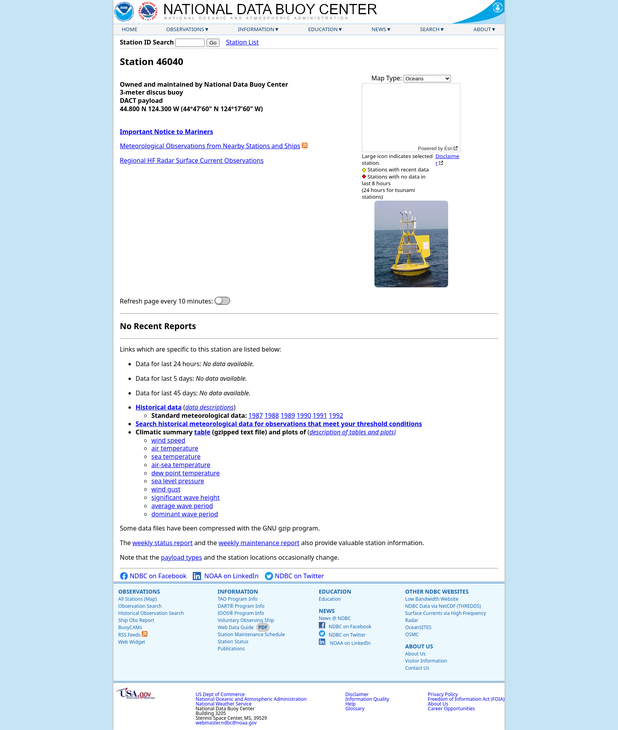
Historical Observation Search (151, 613)
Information (256, 29)
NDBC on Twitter (294, 576)
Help (350, 703)
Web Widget (131, 642)
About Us (419, 646)
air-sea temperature (180, 464)
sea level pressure (177, 481)
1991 (320, 415)
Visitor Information (426, 660)
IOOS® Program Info (241, 613)
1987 (255, 415)
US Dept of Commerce (220, 694)
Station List (242, 42)
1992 (336, 415)
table (202, 432)
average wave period (182, 505)
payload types (181, 557)
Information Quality (367, 699)
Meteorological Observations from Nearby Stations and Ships (210, 146)
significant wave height (185, 497)
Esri (448, 148)
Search (430, 29)
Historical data (159, 407)
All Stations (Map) (137, 599)
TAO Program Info (237, 599)
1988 (271, 415)
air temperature (174, 448)
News (379, 29)
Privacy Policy (443, 694)
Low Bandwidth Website (431, 599)
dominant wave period (184, 514)
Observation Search (140, 606)
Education (323, 29)
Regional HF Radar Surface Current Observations (192, 160)
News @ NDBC (335, 618)
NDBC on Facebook (153, 576)
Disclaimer (447, 159)
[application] (411, 118)
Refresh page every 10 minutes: (166, 301)
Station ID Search (147, 42)
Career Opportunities (451, 708)
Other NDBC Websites (437, 591)
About (482, 29)
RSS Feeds (132, 634)
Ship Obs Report (136, 620)
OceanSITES (418, 627)
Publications (231, 648)
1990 (304, 415)
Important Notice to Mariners (166, 131)
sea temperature (176, 456)
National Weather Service (223, 703)
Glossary (354, 708)
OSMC (412, 634)
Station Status (233, 641)
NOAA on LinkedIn (226, 576)
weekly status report (162, 542)
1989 (288, 415)
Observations (185, 29)
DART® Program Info (241, 606)
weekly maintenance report (259, 542)
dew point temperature (185, 473)
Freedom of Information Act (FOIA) (466, 699)
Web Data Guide (235, 627)
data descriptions (209, 407)
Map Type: (387, 78)
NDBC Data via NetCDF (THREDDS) (443, 606)
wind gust (166, 489)
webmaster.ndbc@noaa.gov (226, 722)
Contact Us (417, 668)
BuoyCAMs (130, 627)
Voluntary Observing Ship (246, 620)
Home (130, 29)
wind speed (168, 440)
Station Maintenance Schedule (251, 634)
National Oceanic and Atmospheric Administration (251, 699)
